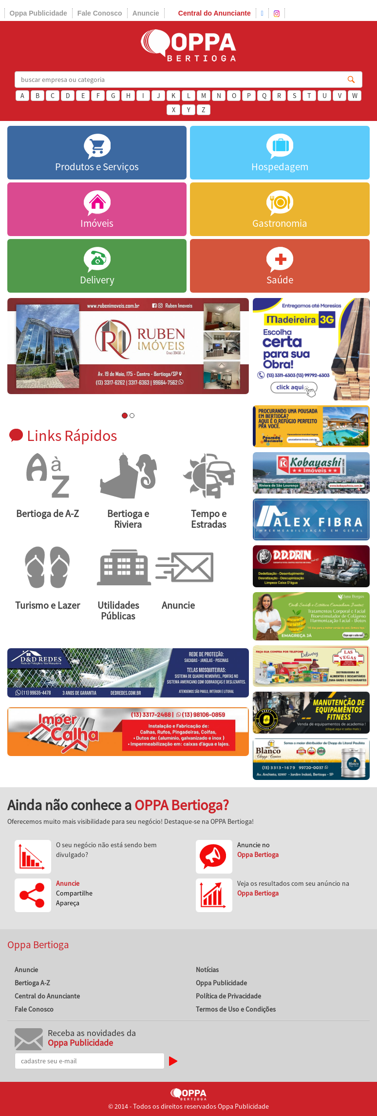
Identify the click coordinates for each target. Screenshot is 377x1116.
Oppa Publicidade (38, 13)
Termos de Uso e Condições (236, 1009)
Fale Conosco (99, 13)
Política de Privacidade (228, 996)
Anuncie (145, 13)
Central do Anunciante (214, 13)
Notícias (207, 969)
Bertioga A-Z (32, 982)
